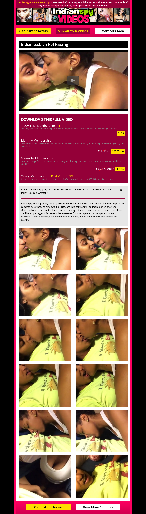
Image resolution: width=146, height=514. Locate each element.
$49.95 (120, 168)
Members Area (112, 31)
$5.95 (121, 133)
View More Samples (98, 507)
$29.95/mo (118, 151)
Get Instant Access (33, 31)
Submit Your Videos (73, 31)
